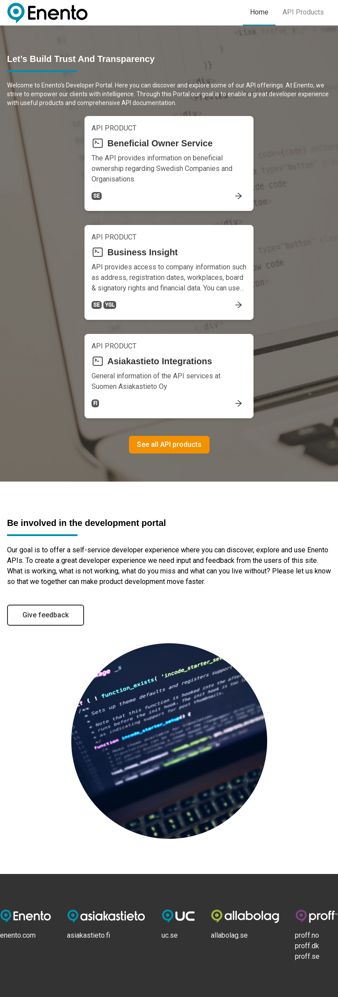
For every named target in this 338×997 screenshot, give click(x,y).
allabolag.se (229, 935)
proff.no (307, 935)
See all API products (169, 444)
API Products (303, 12)
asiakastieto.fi (88, 935)
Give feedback (45, 615)
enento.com (18, 935)
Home (259, 12)
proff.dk (307, 946)
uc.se (170, 935)
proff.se (307, 956)
